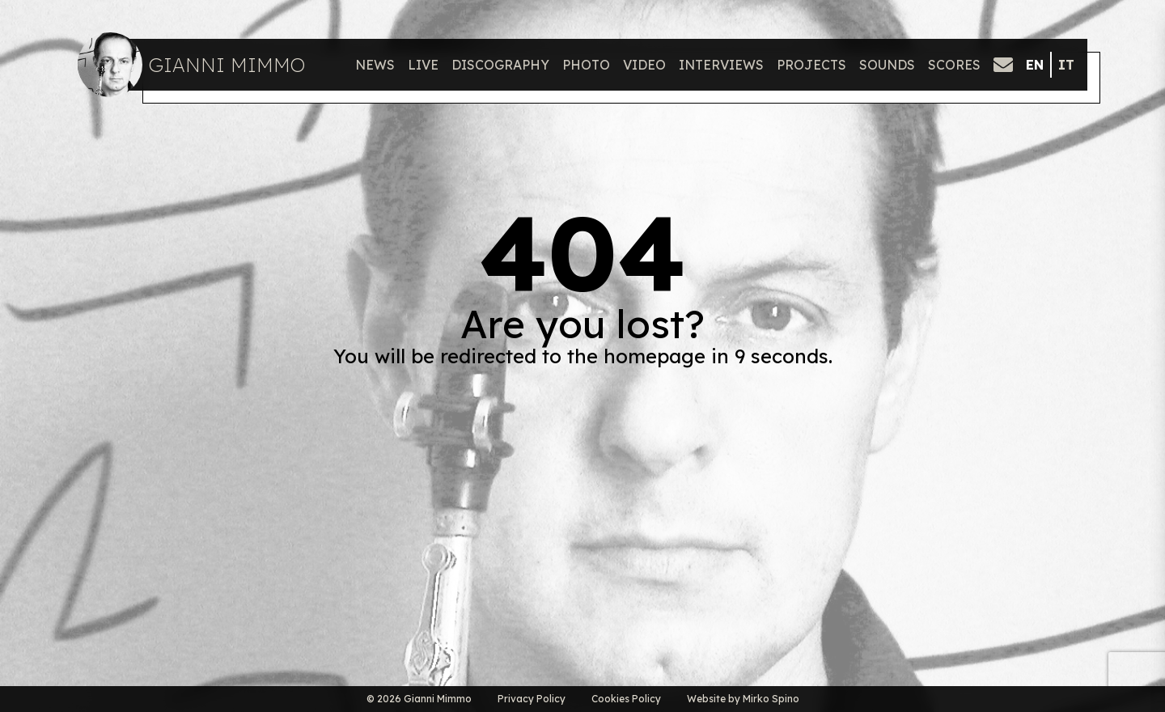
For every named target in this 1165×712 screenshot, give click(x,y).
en (1035, 65)
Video (644, 65)
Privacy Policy (532, 699)
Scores (954, 65)
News (375, 65)
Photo (586, 65)
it (1066, 65)
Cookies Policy (626, 699)
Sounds (887, 65)
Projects (811, 65)
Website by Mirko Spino (743, 699)
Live (423, 65)
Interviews (721, 65)
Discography (500, 65)
